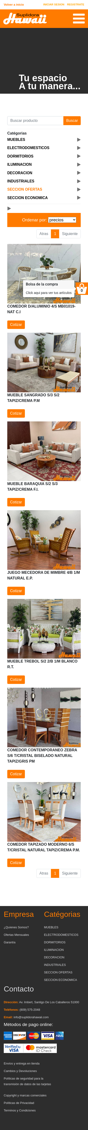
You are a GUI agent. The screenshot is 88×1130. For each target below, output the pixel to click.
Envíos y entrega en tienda (21, 1063)
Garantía (9, 942)
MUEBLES (51, 927)
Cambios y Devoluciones (20, 1071)
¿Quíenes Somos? (16, 927)
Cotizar (16, 325)
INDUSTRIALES (55, 965)
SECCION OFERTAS (58, 972)
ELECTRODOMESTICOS (61, 935)
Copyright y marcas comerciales (25, 1095)
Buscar (72, 121)
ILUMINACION (54, 950)
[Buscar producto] (35, 120)
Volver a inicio (14, 4)
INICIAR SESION (54, 4)
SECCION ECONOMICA (60, 980)
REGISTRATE (75, 4)
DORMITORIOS (54, 942)
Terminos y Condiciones (20, 1110)
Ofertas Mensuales (16, 935)
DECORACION (54, 957)
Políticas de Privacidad (19, 1103)
